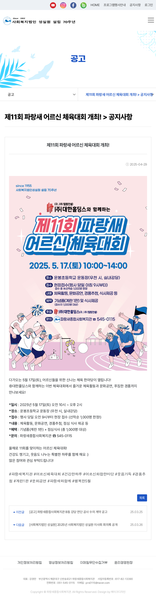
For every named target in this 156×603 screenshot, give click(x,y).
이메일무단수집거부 (93, 562)
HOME (95, 5)
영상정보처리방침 (61, 562)
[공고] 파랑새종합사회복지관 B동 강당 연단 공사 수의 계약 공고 (68, 512)
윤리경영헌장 (123, 562)
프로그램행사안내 (115, 5)
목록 (142, 498)
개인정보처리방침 (29, 562)
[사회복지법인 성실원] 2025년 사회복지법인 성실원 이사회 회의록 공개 (73, 525)
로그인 (149, 5)
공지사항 (135, 5)
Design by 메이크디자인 (112, 591)
